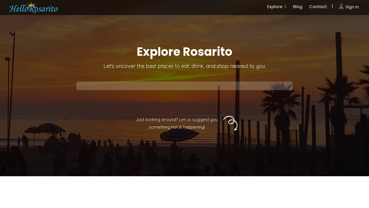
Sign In (352, 7)
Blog (297, 6)
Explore (275, 6)
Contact (318, 6)
